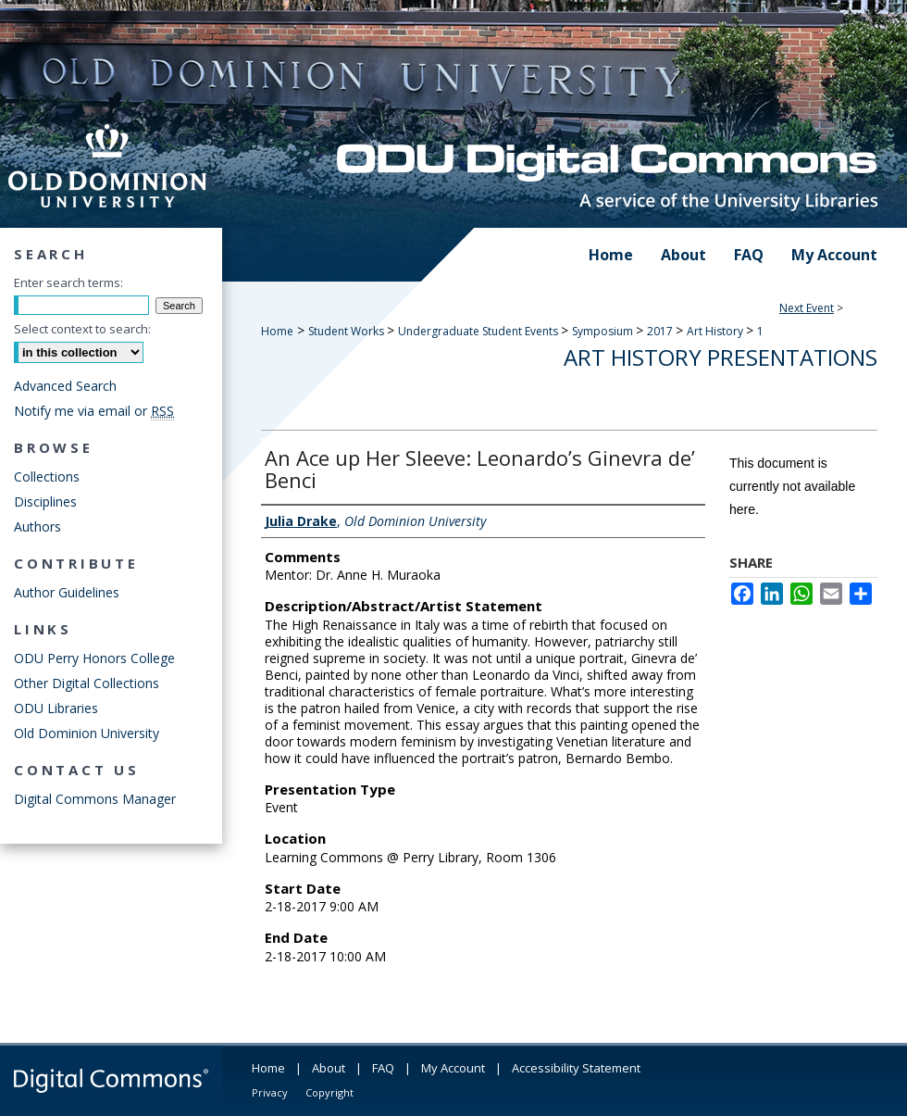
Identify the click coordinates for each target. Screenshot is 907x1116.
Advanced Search (65, 386)
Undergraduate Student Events (479, 331)
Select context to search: (82, 328)
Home (277, 331)
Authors (37, 526)
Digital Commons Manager (95, 799)
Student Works (347, 331)
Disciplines (45, 501)
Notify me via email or (94, 411)
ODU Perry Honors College (94, 658)
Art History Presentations (720, 357)
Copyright (329, 1092)
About (328, 1068)
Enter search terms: (68, 282)
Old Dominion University (86, 733)
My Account (453, 1068)
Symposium (604, 331)
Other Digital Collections (86, 683)
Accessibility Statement (576, 1068)
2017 (661, 331)
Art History (716, 331)
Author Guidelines (66, 592)
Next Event (806, 308)
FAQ (383, 1068)
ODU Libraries (56, 708)
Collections (47, 476)
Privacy (270, 1092)
